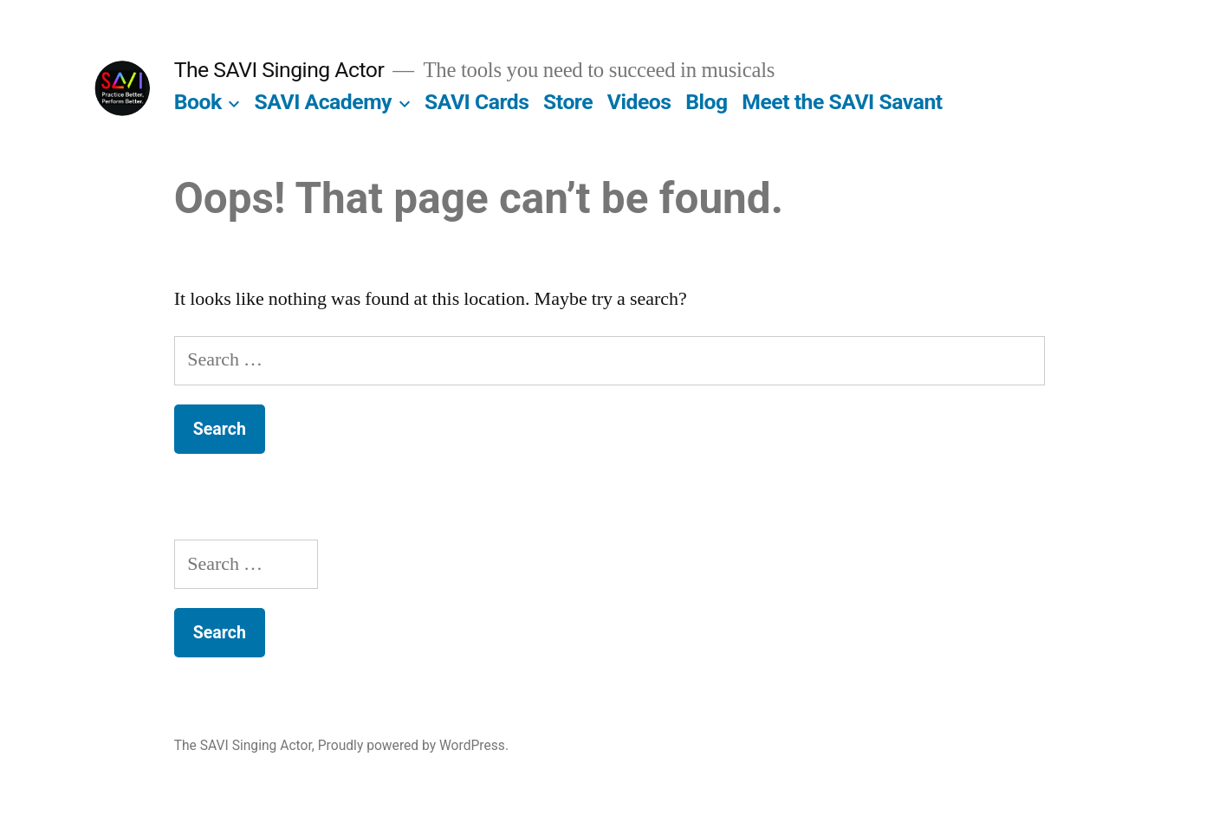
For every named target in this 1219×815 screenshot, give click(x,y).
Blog (706, 101)
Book (198, 101)
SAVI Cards (476, 101)
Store (568, 101)
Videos (639, 101)
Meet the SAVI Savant (842, 101)
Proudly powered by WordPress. (413, 745)
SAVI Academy (323, 101)
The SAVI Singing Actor (279, 69)
